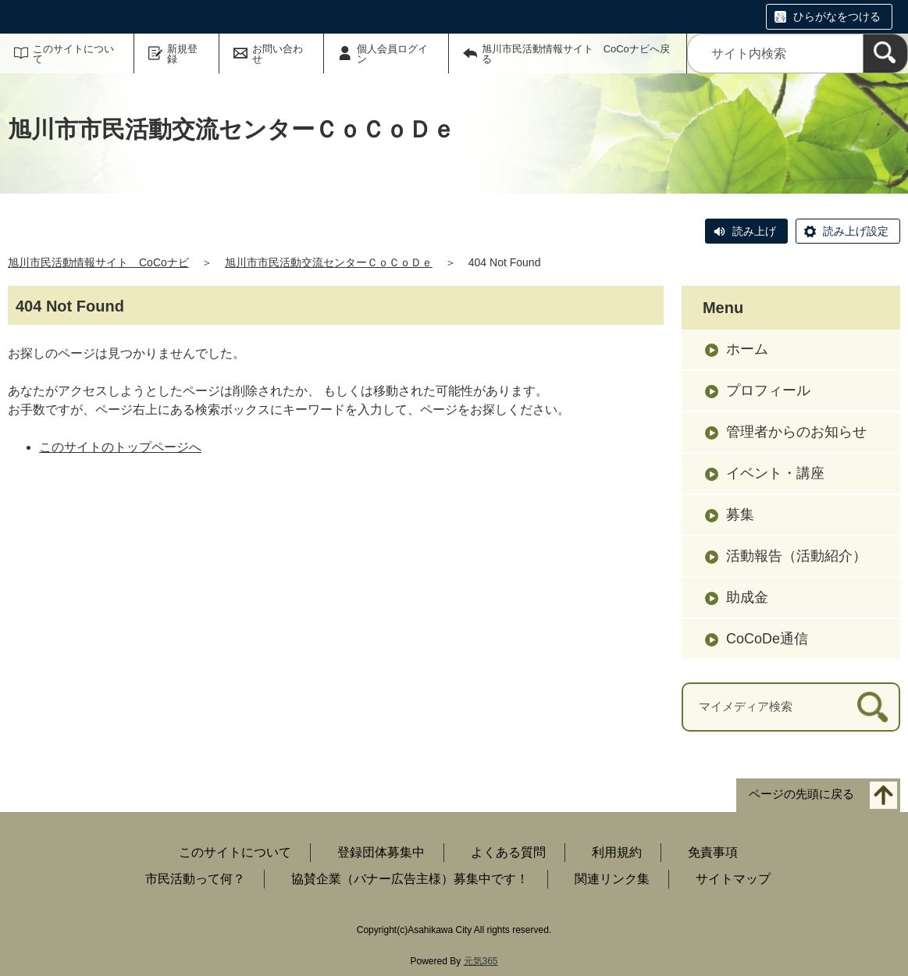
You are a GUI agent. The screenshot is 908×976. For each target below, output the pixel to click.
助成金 (747, 597)
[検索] (885, 53)
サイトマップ (733, 878)
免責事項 (713, 852)
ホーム (747, 349)
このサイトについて (73, 54)
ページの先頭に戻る (801, 793)
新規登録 (182, 54)
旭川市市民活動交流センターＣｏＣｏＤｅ (329, 262)
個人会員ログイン (392, 54)
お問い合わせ (277, 54)
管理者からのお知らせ (796, 432)
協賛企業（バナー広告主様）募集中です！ (410, 878)
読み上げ (754, 231)
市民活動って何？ (195, 878)
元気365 (481, 961)
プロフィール (768, 390)
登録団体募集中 (381, 852)
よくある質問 (508, 852)
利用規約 (617, 852)
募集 (740, 514)
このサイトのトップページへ (120, 447)
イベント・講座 (775, 473)
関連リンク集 (612, 878)
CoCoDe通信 (767, 639)
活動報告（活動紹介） (796, 556)
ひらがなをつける (837, 16)
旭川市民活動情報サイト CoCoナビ (98, 262)
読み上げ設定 (855, 231)
